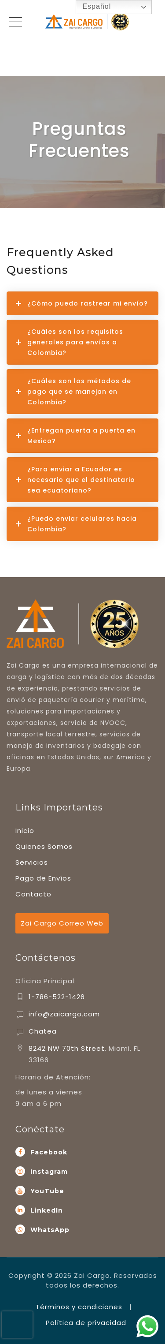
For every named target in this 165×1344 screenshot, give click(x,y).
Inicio (24, 830)
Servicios (31, 862)
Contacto (33, 894)
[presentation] (17, 1324)
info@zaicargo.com (64, 1014)
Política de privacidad (86, 1322)
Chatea (43, 1031)
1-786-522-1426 (57, 996)
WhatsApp (50, 1230)
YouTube (47, 1191)
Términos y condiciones (79, 1306)
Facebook (48, 1152)
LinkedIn (46, 1210)
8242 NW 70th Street (67, 1048)
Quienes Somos (44, 846)
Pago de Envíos (43, 878)
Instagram (49, 1172)
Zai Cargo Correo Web (62, 923)
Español (90, 7)
